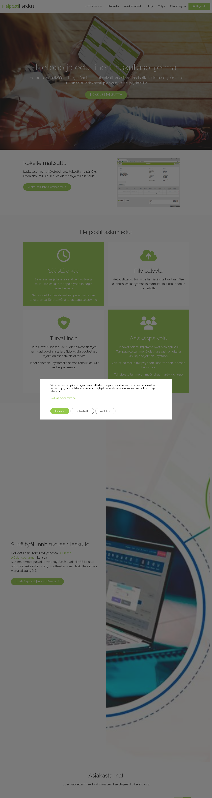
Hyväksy (59, 411)
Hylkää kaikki (82, 411)
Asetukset (105, 411)
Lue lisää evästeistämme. (63, 398)
